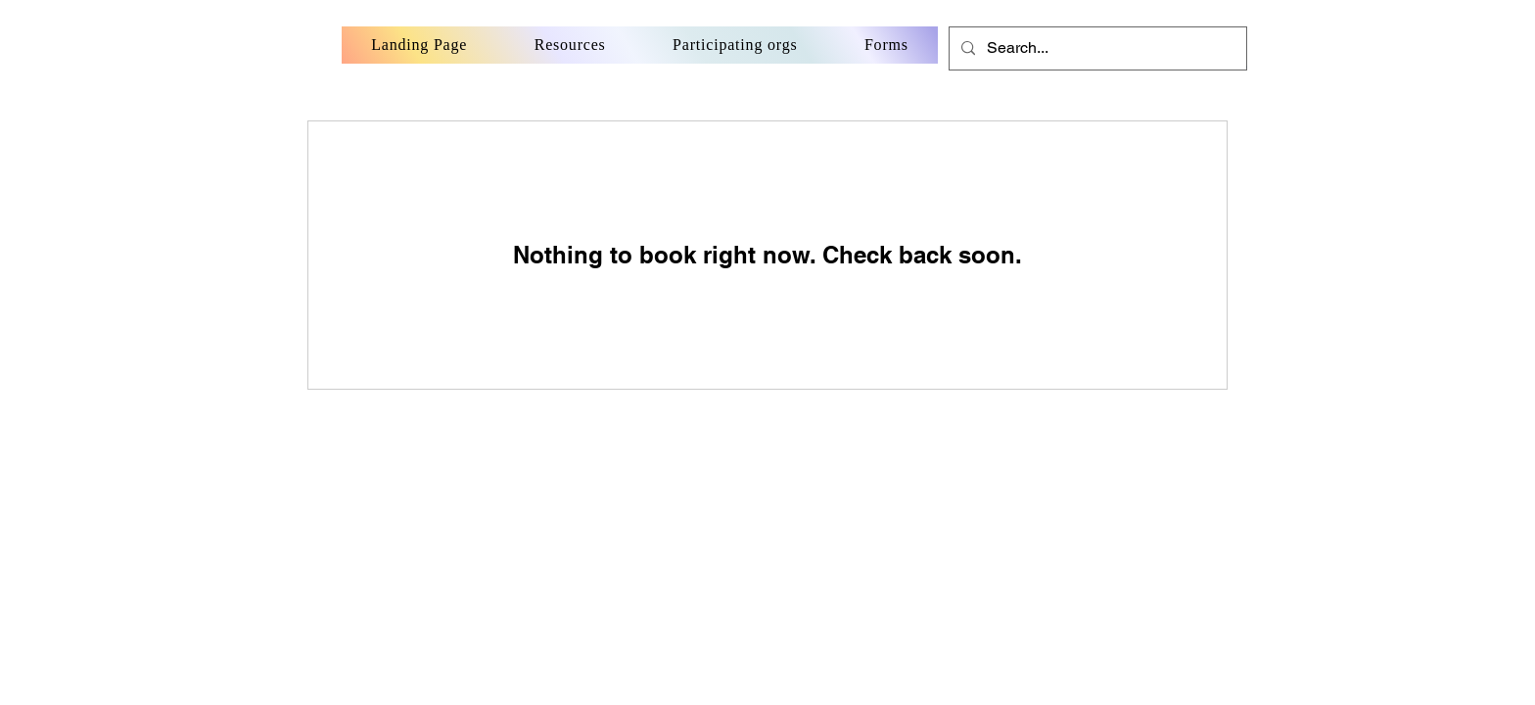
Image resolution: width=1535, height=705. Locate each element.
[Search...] (1096, 48)
